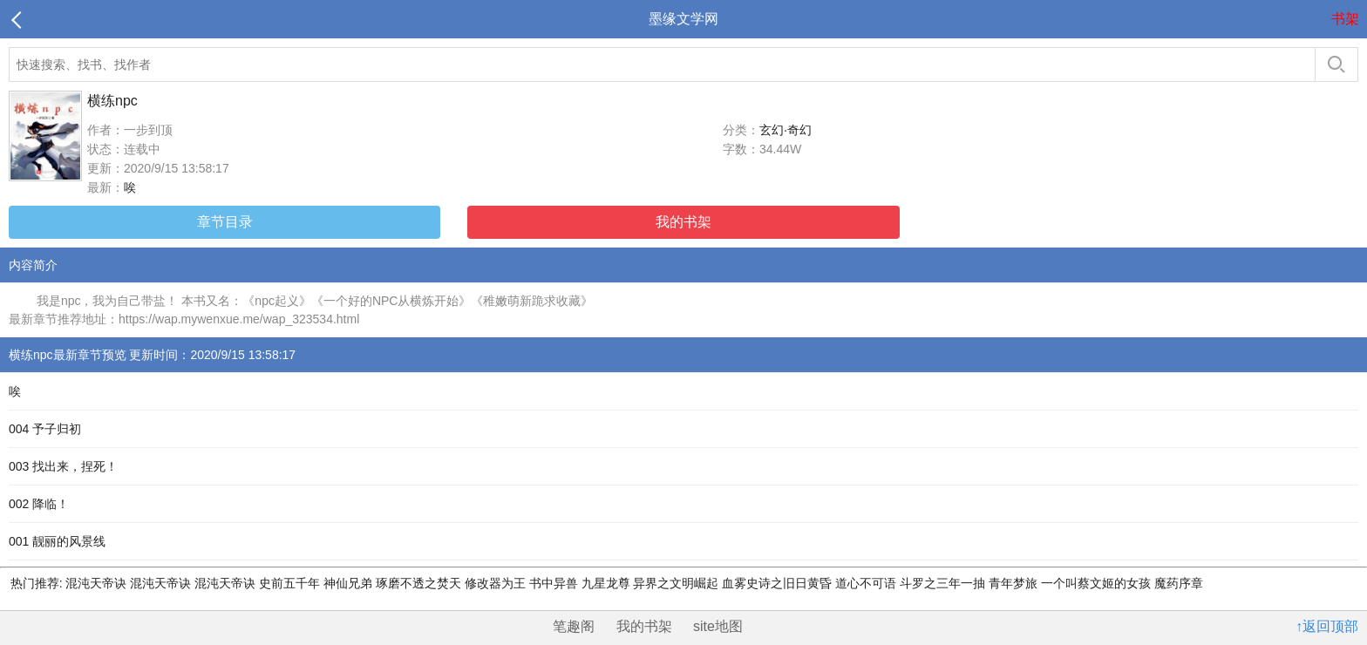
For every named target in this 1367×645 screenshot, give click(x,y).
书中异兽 (555, 583)
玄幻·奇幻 (785, 130)
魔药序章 (1178, 583)
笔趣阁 (574, 626)
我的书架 (683, 221)
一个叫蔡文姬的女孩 (1097, 583)
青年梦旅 (1015, 583)
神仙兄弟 (349, 583)
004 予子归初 (45, 429)
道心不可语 (867, 583)
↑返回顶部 (1327, 626)
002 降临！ (39, 504)
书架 (1345, 18)
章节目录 (225, 221)
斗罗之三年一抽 (944, 583)
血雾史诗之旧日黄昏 (778, 583)
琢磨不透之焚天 (420, 583)
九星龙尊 (607, 583)
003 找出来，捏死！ (63, 466)
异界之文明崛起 (677, 583)
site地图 (718, 626)
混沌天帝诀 (97, 583)
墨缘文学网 (683, 18)
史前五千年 (291, 583)
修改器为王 (497, 583)
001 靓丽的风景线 (57, 541)
